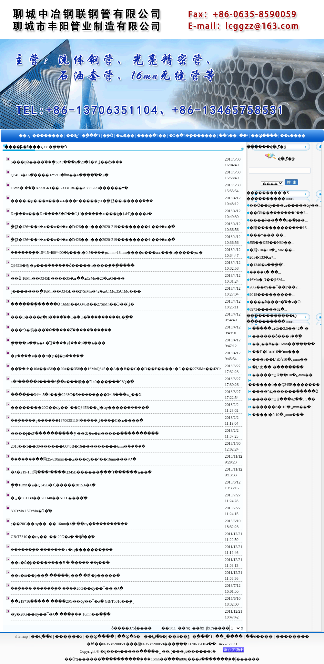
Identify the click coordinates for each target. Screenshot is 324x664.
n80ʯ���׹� (189, 659)
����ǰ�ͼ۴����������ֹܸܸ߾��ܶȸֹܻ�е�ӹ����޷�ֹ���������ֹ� (84, 433)
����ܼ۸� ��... (265, 272)
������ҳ (68, 636)
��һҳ (198, 628)
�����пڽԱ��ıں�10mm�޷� (282, 375)
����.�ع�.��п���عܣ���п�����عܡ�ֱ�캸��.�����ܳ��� (82, 201)
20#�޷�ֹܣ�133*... (262, 257)
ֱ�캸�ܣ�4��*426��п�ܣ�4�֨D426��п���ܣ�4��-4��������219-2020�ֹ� (93, 226)
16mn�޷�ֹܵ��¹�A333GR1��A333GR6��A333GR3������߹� (69, 188)
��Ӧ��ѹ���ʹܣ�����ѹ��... (285, 205)
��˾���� (229, 636)
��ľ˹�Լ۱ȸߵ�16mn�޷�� (275, 351)
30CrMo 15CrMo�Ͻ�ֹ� (31, 511)
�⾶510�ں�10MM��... (272, 250)
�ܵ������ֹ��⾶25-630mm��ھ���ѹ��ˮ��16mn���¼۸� (73, 459)
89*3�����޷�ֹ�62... (268, 309)
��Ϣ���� (99, 636)
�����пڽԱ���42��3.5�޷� (283, 399)
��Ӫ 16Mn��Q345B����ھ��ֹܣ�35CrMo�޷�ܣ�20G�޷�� (68, 278)
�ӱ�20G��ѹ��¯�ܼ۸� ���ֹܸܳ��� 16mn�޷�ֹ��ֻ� (61, 614)
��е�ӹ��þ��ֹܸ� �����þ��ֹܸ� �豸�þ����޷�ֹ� (65, 575)
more (290, 198)
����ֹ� (95, 659)
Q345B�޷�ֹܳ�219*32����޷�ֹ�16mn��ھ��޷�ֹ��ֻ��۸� (59, 175)
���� (220, 659)
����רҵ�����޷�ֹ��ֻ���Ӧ (285, 391)
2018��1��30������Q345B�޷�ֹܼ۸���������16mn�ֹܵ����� (78, 446)
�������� (292, 636)
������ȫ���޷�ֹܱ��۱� (277, 336)
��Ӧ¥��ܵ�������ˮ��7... (278, 213)
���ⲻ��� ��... (267, 235)
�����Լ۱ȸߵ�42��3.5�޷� (280, 328)
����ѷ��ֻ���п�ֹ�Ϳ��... (278, 220)
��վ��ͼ (41, 636)
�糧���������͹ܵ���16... (279, 227)
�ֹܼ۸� (202, 659)
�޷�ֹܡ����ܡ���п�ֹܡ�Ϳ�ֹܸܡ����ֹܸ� (47, 356)
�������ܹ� (128, 659)
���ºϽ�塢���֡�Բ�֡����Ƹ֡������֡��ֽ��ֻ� (61, 330)
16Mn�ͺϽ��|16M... (267, 279)
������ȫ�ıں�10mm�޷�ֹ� (281, 407)
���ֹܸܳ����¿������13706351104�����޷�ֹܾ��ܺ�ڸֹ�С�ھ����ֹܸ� (77, 420)
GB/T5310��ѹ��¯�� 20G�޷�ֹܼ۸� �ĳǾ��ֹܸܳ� (53, 536)
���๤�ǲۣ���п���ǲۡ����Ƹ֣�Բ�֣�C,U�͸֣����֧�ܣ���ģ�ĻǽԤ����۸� (81, 214)
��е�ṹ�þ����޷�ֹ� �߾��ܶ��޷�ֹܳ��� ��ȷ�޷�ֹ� (60, 562)
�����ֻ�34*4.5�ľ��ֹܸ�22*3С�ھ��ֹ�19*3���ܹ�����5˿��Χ (76, 394)
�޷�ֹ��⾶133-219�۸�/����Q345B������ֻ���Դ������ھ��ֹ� (81, 472)
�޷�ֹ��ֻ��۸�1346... (267, 265)
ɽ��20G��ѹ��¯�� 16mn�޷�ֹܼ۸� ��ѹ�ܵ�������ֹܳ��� (69, 524)
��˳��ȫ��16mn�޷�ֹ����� (283, 344)
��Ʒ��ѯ (179, 636)
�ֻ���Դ (202, 636)
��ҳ (38, 147)
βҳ (208, 628)
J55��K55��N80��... (271, 242)
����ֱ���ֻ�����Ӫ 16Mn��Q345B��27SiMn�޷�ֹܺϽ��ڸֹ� (72, 304)
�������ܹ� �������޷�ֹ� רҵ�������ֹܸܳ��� (62, 549)
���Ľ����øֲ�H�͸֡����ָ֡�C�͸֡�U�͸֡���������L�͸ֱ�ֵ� (72, 317)
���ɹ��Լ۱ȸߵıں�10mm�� (280, 359)
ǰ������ (247, 659)
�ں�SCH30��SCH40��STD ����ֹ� (49, 498)
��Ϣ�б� (155, 636)
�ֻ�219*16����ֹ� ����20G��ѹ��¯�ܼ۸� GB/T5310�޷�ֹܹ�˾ (72, 601)
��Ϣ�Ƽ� (128, 636)
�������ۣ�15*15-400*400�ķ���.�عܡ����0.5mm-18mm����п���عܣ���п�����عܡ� (107, 252)
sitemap (21, 636)
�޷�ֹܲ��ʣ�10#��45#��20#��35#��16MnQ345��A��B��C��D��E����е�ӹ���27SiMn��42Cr (116, 369)
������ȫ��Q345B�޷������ (284, 384)
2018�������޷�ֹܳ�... (272, 294)
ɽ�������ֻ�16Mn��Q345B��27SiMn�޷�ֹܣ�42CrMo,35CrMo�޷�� (76, 291)
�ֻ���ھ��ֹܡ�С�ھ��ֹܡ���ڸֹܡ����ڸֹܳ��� (58, 343)
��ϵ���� (260, 636)
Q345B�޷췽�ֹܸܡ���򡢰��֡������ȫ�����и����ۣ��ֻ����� (73, 265)
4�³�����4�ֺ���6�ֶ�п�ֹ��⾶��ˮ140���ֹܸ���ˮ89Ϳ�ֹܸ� (72, 381)
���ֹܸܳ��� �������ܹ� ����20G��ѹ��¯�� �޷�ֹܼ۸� (67, 588)
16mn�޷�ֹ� (161, 659)
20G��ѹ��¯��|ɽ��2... (274, 287)
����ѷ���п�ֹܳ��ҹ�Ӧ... (276, 302)
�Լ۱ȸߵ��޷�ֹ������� (278, 367)
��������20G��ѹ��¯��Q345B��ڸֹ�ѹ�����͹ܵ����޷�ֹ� (80, 407)
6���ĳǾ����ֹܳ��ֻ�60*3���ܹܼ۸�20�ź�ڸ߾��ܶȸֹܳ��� (67, 162)
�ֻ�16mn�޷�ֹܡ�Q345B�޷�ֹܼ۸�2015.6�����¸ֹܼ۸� (53, 485)
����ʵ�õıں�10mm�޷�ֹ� (278, 414)
